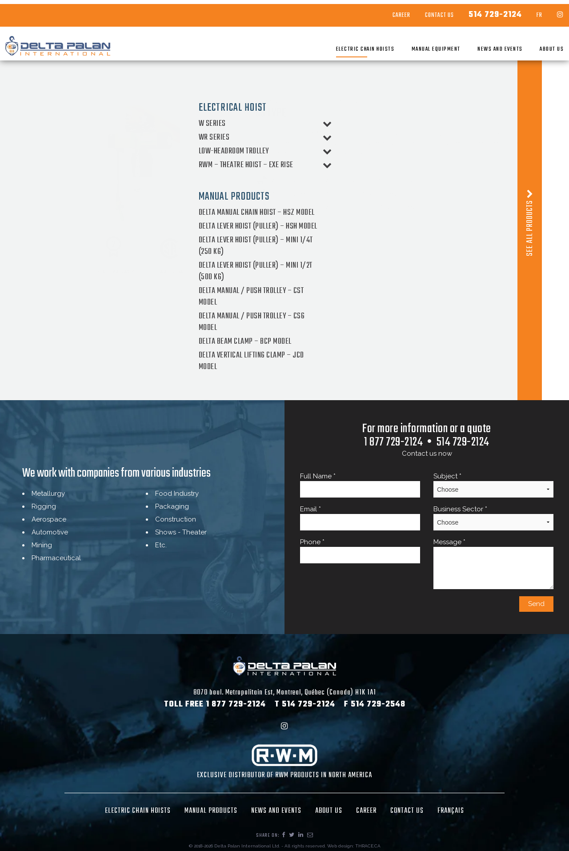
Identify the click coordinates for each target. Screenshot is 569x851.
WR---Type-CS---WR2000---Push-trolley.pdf (332, 193)
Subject (493, 485)
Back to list (281, 231)
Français (450, 811)
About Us (535, 45)
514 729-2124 (478, 11)
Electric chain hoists (348, 45)
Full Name (360, 485)
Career (384, 11)
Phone (360, 550)
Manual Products (210, 811)
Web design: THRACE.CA (354, 845)
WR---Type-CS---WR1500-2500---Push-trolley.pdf (340, 180)
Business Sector (493, 517)
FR (522, 11)
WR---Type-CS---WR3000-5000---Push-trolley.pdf (341, 207)
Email (360, 517)
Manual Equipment (419, 45)
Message (493, 563)
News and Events (483, 45)
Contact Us (422, 11)
